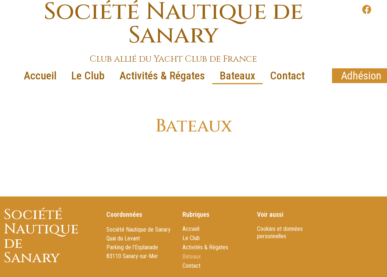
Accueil (40, 75)
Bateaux (237, 75)
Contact (287, 75)
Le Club (88, 75)
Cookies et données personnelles (280, 232)
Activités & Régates (162, 75)
